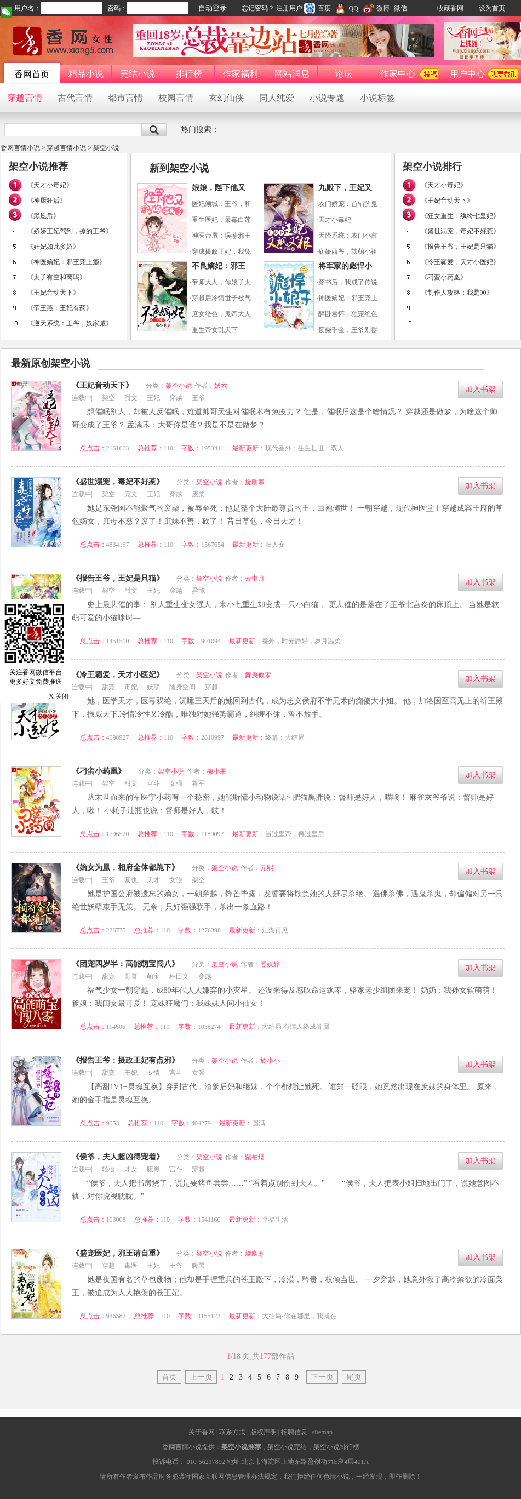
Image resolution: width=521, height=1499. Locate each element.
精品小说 (86, 73)
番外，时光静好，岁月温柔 (301, 641)
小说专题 (327, 97)
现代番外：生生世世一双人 (304, 448)
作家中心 (397, 73)
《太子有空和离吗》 (56, 277)
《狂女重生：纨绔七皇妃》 (460, 216)
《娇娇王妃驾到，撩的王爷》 (69, 231)
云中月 (255, 578)
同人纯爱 (276, 97)
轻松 (108, 1169)
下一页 (322, 1377)
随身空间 (182, 687)
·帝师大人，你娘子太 (220, 282)
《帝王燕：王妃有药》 (60, 308)
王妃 (153, 398)
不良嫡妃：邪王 (218, 266)
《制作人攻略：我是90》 (457, 292)
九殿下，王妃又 (345, 188)
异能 (198, 590)
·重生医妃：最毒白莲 (220, 220)
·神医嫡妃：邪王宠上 (347, 298)
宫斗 (153, 783)
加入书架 (480, 389)
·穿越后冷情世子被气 (220, 298)
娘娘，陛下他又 (218, 188)
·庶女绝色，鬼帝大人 (220, 314)
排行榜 (189, 73)
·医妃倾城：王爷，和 (220, 204)
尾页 (354, 1377)
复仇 (131, 880)
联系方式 (232, 1432)
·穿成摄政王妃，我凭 (220, 251)
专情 (153, 1073)
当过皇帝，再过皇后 (294, 834)
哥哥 (131, 976)
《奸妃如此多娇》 (53, 246)
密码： (117, 8)
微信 (400, 8)
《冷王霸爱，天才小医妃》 (460, 262)
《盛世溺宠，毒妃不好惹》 (460, 231)
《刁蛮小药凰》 (444, 277)
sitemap (322, 1432)
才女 (131, 1169)
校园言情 (175, 97)
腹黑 (153, 1169)
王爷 (198, 398)
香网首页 (31, 74)
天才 (153, 880)
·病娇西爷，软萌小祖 (347, 251)
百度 (317, 8)
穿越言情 (24, 97)
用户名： (27, 8)
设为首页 (492, 8)
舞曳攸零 (258, 675)
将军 (198, 783)
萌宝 (153, 976)
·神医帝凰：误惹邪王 (220, 235)
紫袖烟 (255, 1157)
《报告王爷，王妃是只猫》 (460, 246)
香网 (63, 41)
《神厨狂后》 (46, 200)
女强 (175, 783)
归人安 (275, 544)
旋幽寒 (255, 482)
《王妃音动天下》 (53, 292)
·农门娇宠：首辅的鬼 (347, 204)
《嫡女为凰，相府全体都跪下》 (125, 867)
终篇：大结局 (285, 737)
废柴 (198, 494)
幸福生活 (275, 1219)
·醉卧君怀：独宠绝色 (347, 314)
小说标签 (377, 97)
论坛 (343, 73)
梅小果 (216, 771)
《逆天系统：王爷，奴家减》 (69, 323)
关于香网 (201, 1432)
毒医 (131, 1265)
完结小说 (137, 73)
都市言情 (125, 97)
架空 (108, 398)
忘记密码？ (258, 8)
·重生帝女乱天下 (214, 330)
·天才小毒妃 (334, 220)
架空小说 (106, 148)
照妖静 (270, 964)
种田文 (179, 976)
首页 (169, 1377)
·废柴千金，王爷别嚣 (347, 330)
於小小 (270, 1061)
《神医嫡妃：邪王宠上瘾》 (66, 262)
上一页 (201, 1377)
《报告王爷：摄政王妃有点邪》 (125, 1060)
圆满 (258, 1123)
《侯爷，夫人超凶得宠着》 (118, 1157)
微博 (376, 8)
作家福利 (240, 73)
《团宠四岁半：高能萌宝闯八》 (125, 964)
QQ (346, 8)
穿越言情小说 (66, 148)
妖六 (220, 386)
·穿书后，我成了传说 (347, 282)
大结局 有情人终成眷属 (295, 1027)
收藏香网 (450, 8)
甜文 (131, 398)
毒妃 (131, 687)
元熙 (266, 868)
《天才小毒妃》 (50, 185)
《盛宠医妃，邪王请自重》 (118, 1253)
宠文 (131, 494)
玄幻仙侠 (226, 97)
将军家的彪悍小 (345, 266)
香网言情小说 (20, 148)
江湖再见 (275, 930)
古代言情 (75, 97)
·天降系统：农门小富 (347, 235)
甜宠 (108, 687)
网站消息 (292, 73)
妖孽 (153, 687)
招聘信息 (294, 1432)
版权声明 (263, 1432)
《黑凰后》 (43, 216)
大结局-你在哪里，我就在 (299, 1316)
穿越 (175, 398)
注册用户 (289, 8)
